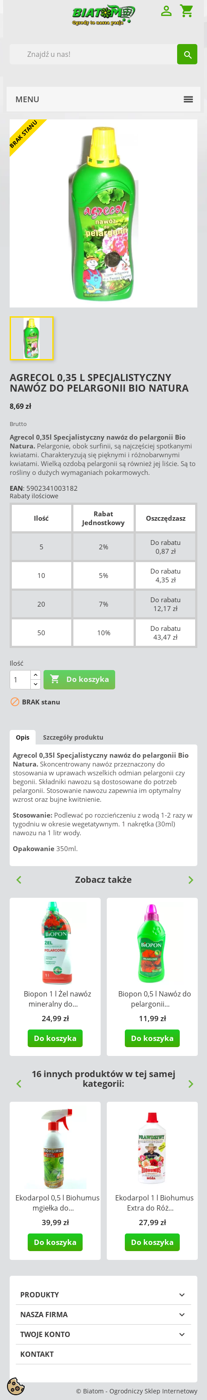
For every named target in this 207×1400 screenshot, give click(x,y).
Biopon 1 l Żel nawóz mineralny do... (57, 999)
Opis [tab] (22, 737)
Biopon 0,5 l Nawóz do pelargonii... (154, 999)
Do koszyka (79, 679)
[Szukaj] (103, 54)
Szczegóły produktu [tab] (73, 737)
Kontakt (37, 1354)
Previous (15, 876)
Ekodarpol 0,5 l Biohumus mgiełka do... (57, 1203)
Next (187, 876)
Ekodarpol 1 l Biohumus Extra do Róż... (154, 1203)
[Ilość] (20, 679)
